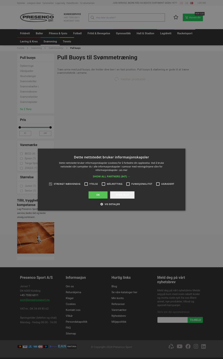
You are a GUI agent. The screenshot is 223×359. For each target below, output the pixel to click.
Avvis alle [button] (122, 194)
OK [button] (98, 194)
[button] (111, 176)
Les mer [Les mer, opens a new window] (123, 170)
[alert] (111, 179)
